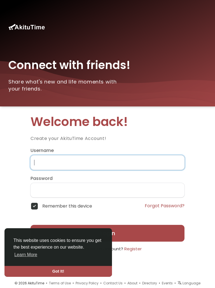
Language (188, 283)
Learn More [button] (25, 254)
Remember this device (67, 206)
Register (133, 249)
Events (167, 283)
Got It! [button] (58, 271)
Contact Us (113, 283)
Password (42, 178)
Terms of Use (60, 283)
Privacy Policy (87, 283)
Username (42, 150)
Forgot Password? (164, 206)
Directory (149, 283)
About (132, 283)
